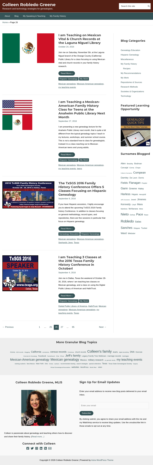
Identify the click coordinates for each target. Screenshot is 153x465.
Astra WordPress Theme (102, 460)
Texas (76, 242)
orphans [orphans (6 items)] (56, 363)
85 (73, 327)
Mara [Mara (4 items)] (140, 204)
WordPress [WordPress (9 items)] (84, 367)
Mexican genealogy (67, 84)
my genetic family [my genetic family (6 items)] (110, 360)
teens (79, 168)
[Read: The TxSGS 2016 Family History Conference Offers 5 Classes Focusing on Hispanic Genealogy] (28, 195)
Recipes (126, 68)
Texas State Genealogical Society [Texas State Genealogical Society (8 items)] (120, 364)
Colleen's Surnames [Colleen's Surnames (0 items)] (126, 173)
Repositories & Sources (131, 82)
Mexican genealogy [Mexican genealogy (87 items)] (65, 359)
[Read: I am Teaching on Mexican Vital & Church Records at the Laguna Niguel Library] (28, 48)
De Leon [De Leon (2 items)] (133, 178)
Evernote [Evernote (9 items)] (139, 352)
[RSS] (45, 448)
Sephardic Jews (65, 242)
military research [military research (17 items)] (96, 360)
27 (62, 327)
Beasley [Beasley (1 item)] (130, 164)
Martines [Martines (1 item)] (124, 209)
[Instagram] (36, 448)
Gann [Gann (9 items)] (124, 188)
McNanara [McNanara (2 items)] (133, 209)
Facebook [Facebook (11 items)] (42, 356)
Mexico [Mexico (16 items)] (83, 360)
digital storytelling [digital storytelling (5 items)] (124, 352)
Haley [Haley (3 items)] (141, 188)
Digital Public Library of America (72, 306)
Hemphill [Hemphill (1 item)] (142, 194)
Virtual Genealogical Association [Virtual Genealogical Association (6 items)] (60, 367)
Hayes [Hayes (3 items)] (135, 194)
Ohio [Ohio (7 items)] (46, 364)
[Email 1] (49, 448)
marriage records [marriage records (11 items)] (114, 356)
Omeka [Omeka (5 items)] (51, 363)
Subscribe (86, 413)
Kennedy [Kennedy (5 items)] (126, 204)
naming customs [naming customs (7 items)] (20, 364)
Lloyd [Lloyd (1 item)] (134, 204)
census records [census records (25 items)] (58, 351)
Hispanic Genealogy (68, 79)
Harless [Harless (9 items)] (125, 194)
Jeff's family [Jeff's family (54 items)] (73, 355)
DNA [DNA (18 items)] (132, 352)
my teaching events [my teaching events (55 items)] (129, 359)
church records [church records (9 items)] (80, 352)
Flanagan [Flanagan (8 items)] (134, 182)
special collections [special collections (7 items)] (95, 364)
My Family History (129, 64)
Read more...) (38, 436)
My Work (84, 79)
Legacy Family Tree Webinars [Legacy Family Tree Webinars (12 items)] (94, 356)
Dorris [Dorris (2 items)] (141, 178)
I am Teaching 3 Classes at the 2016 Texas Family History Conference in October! (79, 263)
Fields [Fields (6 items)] (124, 182)
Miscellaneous (127, 59)
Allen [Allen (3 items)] (123, 163)
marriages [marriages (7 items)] (125, 356)
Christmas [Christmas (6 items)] (71, 352)
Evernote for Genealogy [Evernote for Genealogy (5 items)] (30, 356)
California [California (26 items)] (36, 351)
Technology (126, 96)
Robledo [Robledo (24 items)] (127, 221)
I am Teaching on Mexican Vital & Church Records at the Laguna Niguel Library (79, 39)
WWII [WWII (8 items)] (100, 367)
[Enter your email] (114, 405)
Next (102, 327)
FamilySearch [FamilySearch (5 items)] (51, 356)
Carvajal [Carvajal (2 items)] (124, 168)
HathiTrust (93, 306)
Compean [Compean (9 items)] (139, 172)
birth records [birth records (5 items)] (19, 352)
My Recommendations (131, 73)
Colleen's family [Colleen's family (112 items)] (99, 351)
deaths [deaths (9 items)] (115, 352)
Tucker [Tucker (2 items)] (144, 228)
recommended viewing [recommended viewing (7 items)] (67, 364)
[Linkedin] (41, 448)
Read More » (67, 74)
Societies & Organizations (132, 91)
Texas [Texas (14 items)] (104, 363)
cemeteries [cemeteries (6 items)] (45, 352)
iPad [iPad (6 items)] (57, 356)
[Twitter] (32, 448)
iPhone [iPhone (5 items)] (62, 356)
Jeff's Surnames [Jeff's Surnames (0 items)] (125, 199)
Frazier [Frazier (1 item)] (144, 183)
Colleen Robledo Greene (29, 4)
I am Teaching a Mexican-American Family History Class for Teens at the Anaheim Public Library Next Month (81, 109)
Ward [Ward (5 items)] (124, 233)
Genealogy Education (69, 234)
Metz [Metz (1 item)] (141, 209)
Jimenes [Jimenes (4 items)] (141, 199)
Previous (8, 327)
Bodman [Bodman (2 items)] (138, 163)
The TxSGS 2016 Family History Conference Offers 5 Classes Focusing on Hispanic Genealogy (82, 189)
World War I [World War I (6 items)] (93, 367)
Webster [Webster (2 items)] (131, 233)
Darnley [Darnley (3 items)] (124, 177)
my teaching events (67, 87)
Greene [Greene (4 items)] (133, 188)
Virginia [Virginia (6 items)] (135, 363)
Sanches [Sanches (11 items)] (126, 227)
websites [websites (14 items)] (75, 367)
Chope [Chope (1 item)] (137, 168)
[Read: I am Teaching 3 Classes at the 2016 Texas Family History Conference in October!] (20, 273)
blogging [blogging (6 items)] (27, 352)
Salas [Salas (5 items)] (138, 221)
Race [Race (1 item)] (146, 215)
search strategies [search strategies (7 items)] (82, 364)
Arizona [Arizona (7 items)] (12, 352)
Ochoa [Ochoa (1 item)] (132, 215)
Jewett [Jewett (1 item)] (133, 200)
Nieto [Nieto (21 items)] (125, 214)
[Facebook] (27, 448)
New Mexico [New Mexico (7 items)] (31, 364)
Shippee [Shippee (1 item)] (137, 228)
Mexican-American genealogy (90, 84)
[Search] (148, 6)
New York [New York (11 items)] (40, 364)
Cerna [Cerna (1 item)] (131, 168)
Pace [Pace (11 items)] (139, 214)
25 (50, 327)
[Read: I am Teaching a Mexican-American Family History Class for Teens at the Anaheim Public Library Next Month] (17, 115)
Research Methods (129, 87)
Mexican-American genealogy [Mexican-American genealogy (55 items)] (29, 359)
